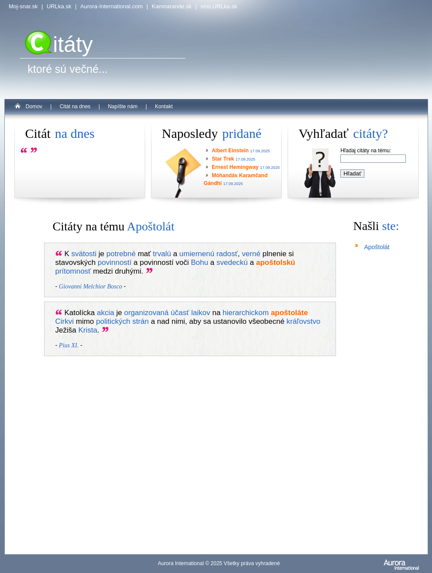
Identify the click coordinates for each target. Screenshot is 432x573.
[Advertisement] (379, 415)
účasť (180, 313)
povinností (115, 262)
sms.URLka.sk (218, 6)
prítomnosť (73, 271)
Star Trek (223, 159)
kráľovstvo (304, 321)
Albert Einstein (230, 151)
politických (113, 321)
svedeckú (232, 262)
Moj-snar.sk (23, 6)
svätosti (83, 254)
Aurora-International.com (111, 6)
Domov (34, 106)
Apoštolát (376, 247)
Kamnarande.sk (172, 6)
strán (140, 321)
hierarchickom (246, 313)
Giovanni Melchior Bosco (90, 286)
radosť (227, 254)
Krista (87, 330)
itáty (59, 44)
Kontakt (164, 106)
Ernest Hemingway (235, 167)
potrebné (121, 254)
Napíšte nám (122, 106)
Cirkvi (64, 321)
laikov (200, 313)
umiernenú (196, 254)
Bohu (199, 262)
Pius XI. (69, 345)
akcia (105, 313)
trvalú (162, 254)
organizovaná (146, 313)
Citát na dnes (75, 106)
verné (251, 254)
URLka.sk (59, 6)
